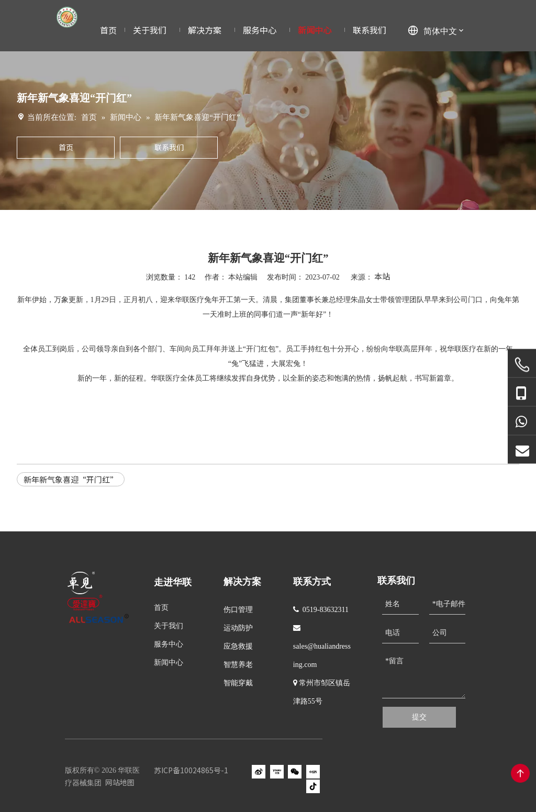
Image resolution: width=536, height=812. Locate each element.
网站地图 (120, 782)
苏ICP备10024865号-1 (191, 770)
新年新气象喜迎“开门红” (71, 479)
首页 (66, 147)
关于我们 (168, 626)
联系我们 (169, 147)
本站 (382, 276)
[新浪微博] (258, 771)
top (520, 773)
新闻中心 (168, 662)
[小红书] (313, 771)
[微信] (295, 771)
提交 (419, 717)
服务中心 (168, 644)
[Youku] (277, 771)
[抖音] (313, 786)
